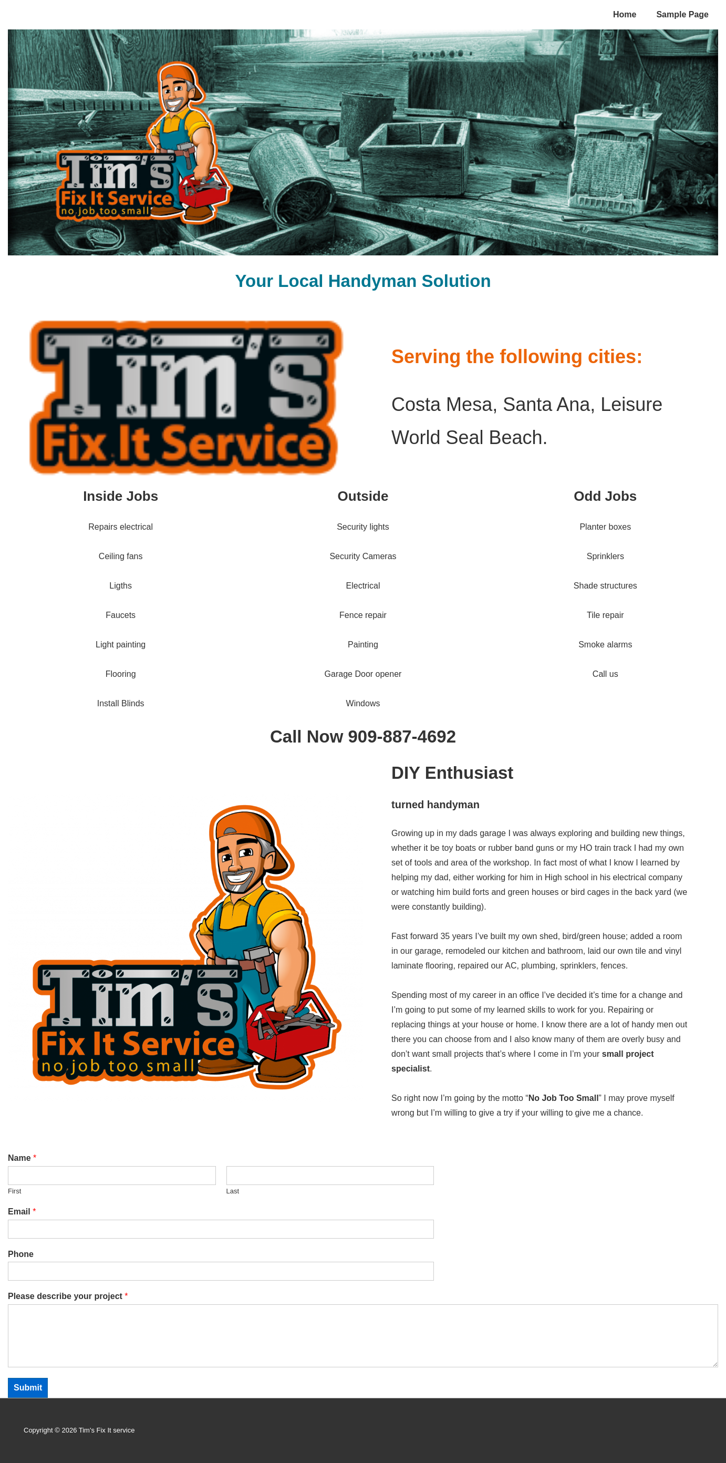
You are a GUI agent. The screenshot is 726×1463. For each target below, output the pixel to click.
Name (22, 1157)
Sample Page (682, 14)
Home (624, 14)
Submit (28, 1387)
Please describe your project (68, 1296)
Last (233, 1191)
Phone (21, 1254)
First (14, 1191)
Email (22, 1211)
